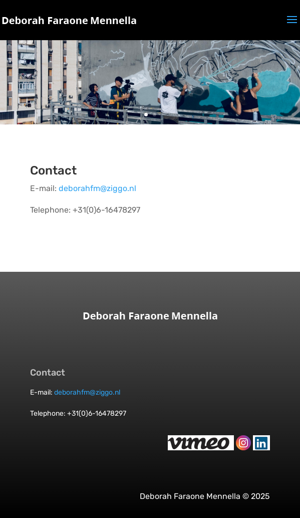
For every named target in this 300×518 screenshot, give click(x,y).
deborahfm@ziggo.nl (97, 188)
